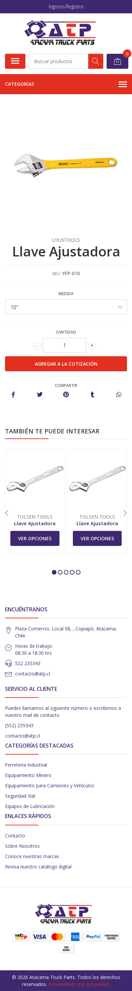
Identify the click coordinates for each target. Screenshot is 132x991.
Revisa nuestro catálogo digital (38, 866)
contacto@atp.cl (32, 673)
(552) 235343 (19, 725)
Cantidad (66, 332)
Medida (66, 293)
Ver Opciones (34, 538)
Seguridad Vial (20, 796)
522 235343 (27, 663)
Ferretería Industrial (26, 765)
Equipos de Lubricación (30, 806)
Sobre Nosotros (22, 846)
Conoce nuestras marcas (32, 856)
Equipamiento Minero (28, 775)
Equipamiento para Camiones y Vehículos (49, 785)
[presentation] (7, 513)
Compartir (66, 385)
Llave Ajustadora (34, 523)
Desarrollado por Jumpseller (78, 984)
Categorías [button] (66, 84)
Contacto (15, 835)
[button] (54, 572)
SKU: (56, 273)
